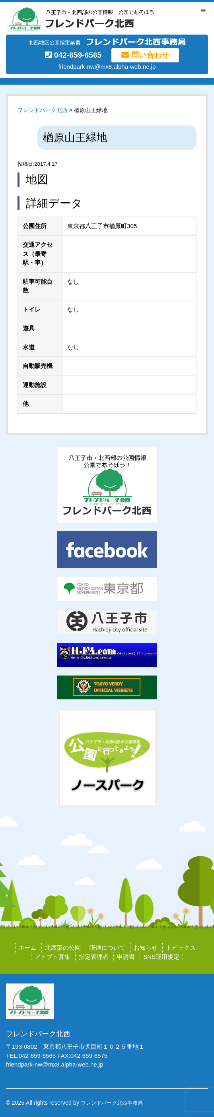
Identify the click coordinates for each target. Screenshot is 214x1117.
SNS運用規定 (161, 956)
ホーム (28, 947)
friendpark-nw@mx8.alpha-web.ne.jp (107, 66)
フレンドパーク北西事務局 (112, 1103)
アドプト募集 (52, 956)
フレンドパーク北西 (43, 110)
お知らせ (146, 947)
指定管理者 (94, 956)
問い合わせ (145, 55)
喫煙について (107, 947)
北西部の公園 (63, 947)
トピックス (181, 947)
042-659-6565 (73, 55)
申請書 (126, 956)
